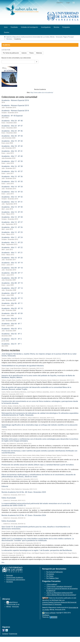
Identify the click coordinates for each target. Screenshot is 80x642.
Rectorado (9, 575)
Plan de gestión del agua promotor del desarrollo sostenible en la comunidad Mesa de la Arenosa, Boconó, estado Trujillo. (36, 388)
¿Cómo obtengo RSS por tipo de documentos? (61, 595)
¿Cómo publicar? (51, 584)
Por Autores (50, 574)
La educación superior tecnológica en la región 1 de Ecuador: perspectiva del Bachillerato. (37, 550)
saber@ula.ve (13, 602)
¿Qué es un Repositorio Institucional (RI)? (59, 593)
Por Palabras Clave (52, 578)
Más (3, 562)
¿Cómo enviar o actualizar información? (59, 586)
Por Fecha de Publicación (54, 572)
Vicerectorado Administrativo (15, 579)
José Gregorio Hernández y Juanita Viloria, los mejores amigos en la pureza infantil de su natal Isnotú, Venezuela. (39, 355)
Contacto (5, 633)
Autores (24, 53)
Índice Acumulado (9, 498)
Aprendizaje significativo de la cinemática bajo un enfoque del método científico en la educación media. (40, 426)
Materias (39, 53)
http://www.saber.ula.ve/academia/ (41, 92)
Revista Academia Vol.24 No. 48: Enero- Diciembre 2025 (24, 492)
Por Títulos (49, 576)
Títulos (31, 53)
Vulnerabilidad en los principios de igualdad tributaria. (23, 366)
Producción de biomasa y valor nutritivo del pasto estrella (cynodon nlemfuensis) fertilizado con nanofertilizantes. (39, 452)
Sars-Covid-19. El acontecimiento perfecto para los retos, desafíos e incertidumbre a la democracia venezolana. (36, 528)
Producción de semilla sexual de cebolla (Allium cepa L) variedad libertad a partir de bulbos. (38, 465)
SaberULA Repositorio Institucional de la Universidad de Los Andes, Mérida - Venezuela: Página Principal (40, 37)
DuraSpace (45, 615)
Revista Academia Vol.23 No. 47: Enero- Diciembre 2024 (24, 515)
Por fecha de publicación (11, 53)
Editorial (5, 486)
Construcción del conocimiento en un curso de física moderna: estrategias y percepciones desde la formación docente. (40, 402)
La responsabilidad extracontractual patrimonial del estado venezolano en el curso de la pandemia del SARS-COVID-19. (36, 504)
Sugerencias (13, 633)
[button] (60, 2)
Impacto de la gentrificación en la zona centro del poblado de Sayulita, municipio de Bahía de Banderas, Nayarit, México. (38, 376)
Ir (36, 62)
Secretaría (9, 582)
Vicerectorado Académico (14, 577)
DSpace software (49, 613)
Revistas (9, 39)
